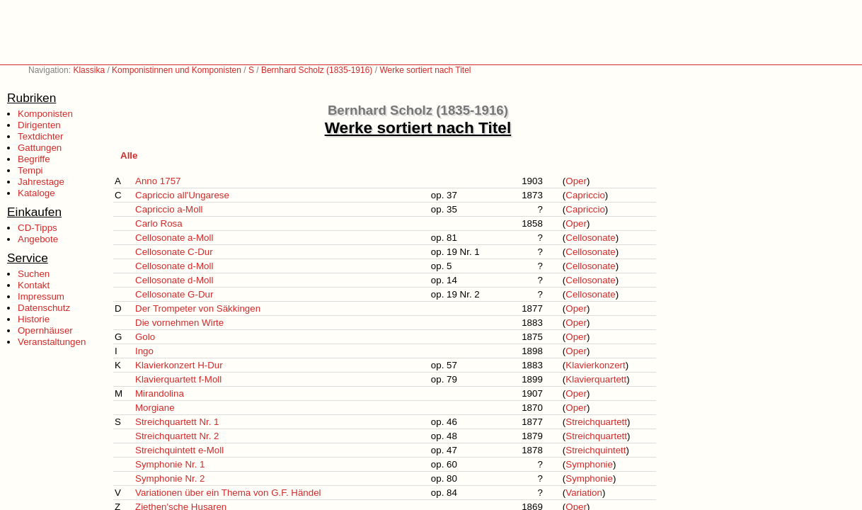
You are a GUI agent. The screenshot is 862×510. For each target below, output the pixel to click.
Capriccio (585, 195)
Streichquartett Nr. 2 (177, 436)
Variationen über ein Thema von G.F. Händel (228, 492)
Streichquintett (595, 450)
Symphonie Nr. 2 (170, 478)
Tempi (30, 170)
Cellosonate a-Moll (174, 237)
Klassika (89, 70)
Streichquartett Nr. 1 (177, 421)
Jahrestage (41, 181)
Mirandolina (159, 393)
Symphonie (589, 464)
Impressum (41, 296)
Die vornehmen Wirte (179, 322)
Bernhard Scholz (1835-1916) (316, 70)
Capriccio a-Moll (169, 209)
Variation (583, 492)
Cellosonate (590, 237)
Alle (128, 155)
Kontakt (34, 285)
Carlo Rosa (159, 223)
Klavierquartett (595, 379)
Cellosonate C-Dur (174, 251)
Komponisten (45, 113)
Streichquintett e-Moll (179, 450)
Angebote (38, 239)
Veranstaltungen (52, 341)
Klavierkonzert (595, 365)
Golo (145, 337)
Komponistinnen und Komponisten (176, 70)
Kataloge (36, 193)
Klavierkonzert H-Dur (179, 365)
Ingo (144, 351)
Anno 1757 (157, 181)
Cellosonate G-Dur (174, 294)
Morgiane (155, 407)
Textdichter (40, 136)
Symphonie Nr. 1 (170, 464)
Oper (576, 181)
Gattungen (40, 147)
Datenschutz (44, 307)
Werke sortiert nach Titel (425, 70)
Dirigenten (39, 125)
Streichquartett (596, 421)
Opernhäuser (45, 330)
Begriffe (34, 159)
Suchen (34, 273)
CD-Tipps (37, 227)
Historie (34, 319)
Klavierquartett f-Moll (178, 379)
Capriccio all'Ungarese (182, 195)
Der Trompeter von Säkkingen (197, 308)
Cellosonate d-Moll (174, 266)
